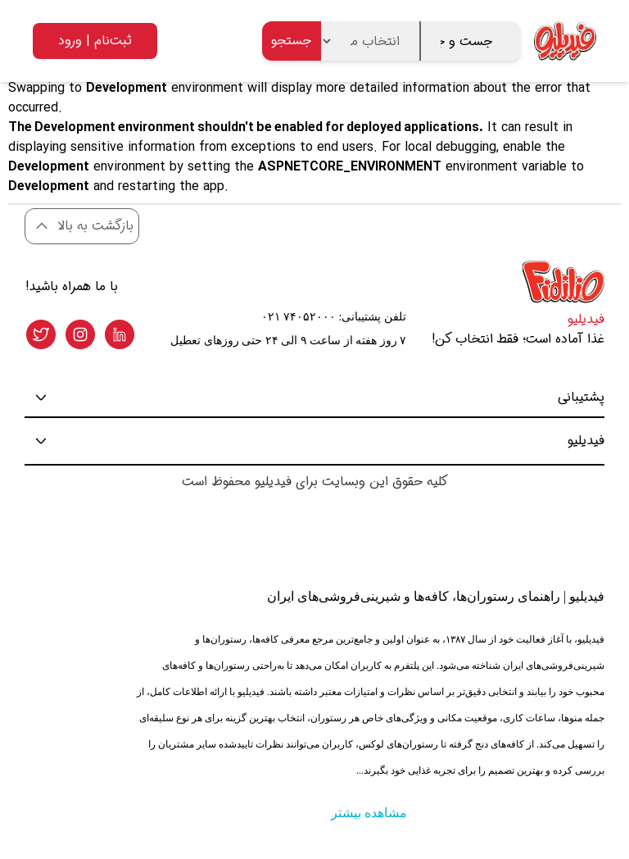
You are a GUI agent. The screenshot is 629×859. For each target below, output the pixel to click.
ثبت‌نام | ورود (95, 40)
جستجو (291, 40)
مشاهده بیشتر (369, 813)
